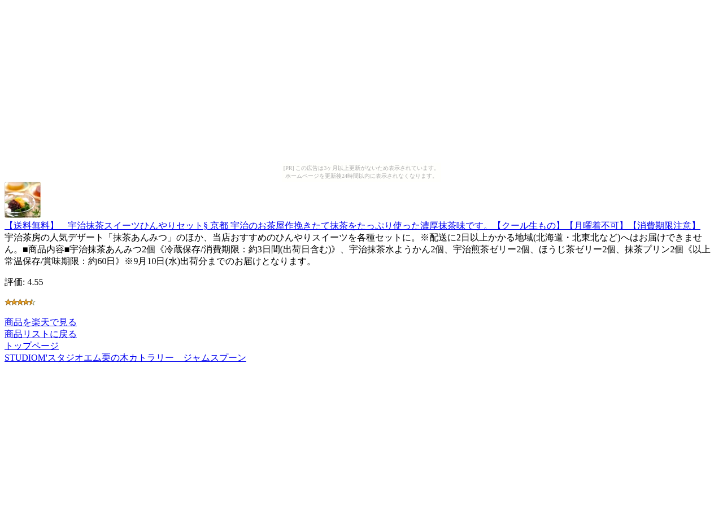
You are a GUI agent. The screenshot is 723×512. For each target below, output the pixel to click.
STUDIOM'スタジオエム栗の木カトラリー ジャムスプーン (125, 357)
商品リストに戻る (41, 334)
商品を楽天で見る (41, 322)
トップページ (32, 346)
